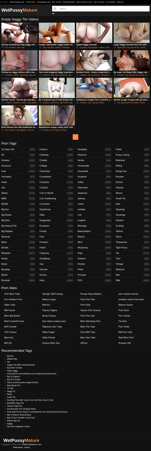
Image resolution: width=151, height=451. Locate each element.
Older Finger (48, 332)
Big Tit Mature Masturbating (19, 415)
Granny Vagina (49, 310)
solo (107, 47)
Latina (95, 204)
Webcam (133, 269)
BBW (18, 198)
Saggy (10, 423)
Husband (95, 176)
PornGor (123, 321)
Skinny (133, 193)
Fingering (57, 253)
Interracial (95, 187)
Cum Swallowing (57, 198)
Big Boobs (18, 215)
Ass (18, 187)
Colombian (57, 171)
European (57, 226)
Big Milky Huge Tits (15, 403)
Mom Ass (120, 2)
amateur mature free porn (131, 299)
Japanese (95, 193)
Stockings (133, 215)
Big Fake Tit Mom (14, 368)
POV (95, 280)
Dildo (57, 215)
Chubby (57, 160)
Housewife (95, 171)
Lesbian (95, 209)
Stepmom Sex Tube (52, 326)
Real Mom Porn (126, 337)
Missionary (95, 247)
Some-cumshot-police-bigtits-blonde (22, 382)
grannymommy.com (16, 2)
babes (16, 75)
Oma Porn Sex (87, 299)
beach (24, 102)
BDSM (18, 204)
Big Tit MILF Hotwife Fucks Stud (21, 418)
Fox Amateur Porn (13, 299)
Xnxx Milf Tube (87, 332)
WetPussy (19, 10)
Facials (57, 231)
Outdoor (95, 258)
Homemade (95, 165)
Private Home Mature (91, 294)
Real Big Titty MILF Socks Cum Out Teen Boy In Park (30, 400)
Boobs (18, 258)
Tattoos (133, 231)
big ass (95, 102)
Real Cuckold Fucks (84, 2)
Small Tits (133, 198)
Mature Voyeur (126, 305)
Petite (95, 269)
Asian (18, 182)
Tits (133, 253)
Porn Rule (85, 305)
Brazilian (18, 269)
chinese (30, 130)
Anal (18, 171)
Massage (95, 226)
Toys (133, 258)
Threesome (133, 242)
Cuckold (57, 187)
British (18, 275)
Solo (133, 204)
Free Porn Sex (87, 316)
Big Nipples (18, 231)
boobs (58, 47)
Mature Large (49, 299)
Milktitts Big (12, 359)
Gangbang (57, 258)
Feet (57, 236)
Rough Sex (133, 171)
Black (18, 242)
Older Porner (48, 337)
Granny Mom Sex (51, 343)
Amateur (18, 160)
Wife (133, 280)
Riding (133, 165)
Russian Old (125, 343)
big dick (51, 47)
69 (6, 47)
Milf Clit (7, 343)
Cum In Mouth (57, 193)
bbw (52, 75)
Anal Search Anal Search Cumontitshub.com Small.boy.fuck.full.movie (37, 412)
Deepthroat (57, 209)
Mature (95, 236)
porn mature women (128, 294)
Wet (133, 275)
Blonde (18, 247)
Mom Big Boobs (69, 2)
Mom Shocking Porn (90, 321)
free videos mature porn (54, 321)
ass (23, 47)
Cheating (57, 155)
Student (133, 220)
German (57, 269)
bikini (102, 102)
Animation (18, 176)
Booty (18, 264)
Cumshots (57, 204)
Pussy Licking (133, 155)
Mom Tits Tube (87, 326)
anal (18, 47)
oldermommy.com (43, 2)
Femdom (57, 242)
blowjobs (105, 75)
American (18, 165)
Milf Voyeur (57, 2)
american (55, 102)
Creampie (57, 182)
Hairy (57, 280)
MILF (95, 242)
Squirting (133, 209)
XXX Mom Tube (12, 294)
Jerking (95, 198)
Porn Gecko (124, 316)
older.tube (30, 2)
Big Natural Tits (18, 226)
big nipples (93, 47)
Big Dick (18, 220)
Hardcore (95, 155)
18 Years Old (18, 149)
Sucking (133, 226)
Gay (57, 264)
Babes (18, 193)
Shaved (133, 187)
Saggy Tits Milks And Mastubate (21, 365)
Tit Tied (10, 388)
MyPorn (46, 305)
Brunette (18, 280)
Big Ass (18, 209)
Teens (133, 236)
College (57, 165)
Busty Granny (49, 316)
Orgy (95, 253)
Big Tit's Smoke (13, 379)
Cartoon (57, 149)
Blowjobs (18, 253)
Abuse (27, 447)
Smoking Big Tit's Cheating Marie (21, 409)
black (136, 102)
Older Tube (9, 305)
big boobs (121, 47)
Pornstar (95, 275)
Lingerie (95, 220)
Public (133, 149)
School (133, 182)
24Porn (84, 343)
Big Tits (10, 356)
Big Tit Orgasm (13, 376)
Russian (133, 176)
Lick (95, 215)
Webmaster (18, 447)
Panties (95, 264)
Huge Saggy (12, 371)
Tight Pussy (133, 247)
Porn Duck (124, 310)
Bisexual (18, 236)
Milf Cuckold (99, 2)
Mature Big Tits (13, 421)
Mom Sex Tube (87, 337)
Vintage (133, 264)
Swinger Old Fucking (52, 294)
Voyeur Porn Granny (90, 310)
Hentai (95, 160)
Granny (57, 275)
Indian (95, 182)
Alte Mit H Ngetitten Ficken (18, 426)
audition (83, 75)
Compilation (57, 176)
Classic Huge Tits (14, 406)
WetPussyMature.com (31, 444)
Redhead (133, 160)
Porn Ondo (124, 326)
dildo (149, 47)
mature (102, 47)
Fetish (57, 247)
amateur (12, 47)
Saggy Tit (11, 391)
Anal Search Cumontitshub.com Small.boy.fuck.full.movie (31, 373)
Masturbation (95, 231)
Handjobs (95, 149)
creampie (66, 47)
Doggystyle (57, 220)
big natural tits (133, 47)
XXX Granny (110, 2)
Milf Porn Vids (125, 332)
